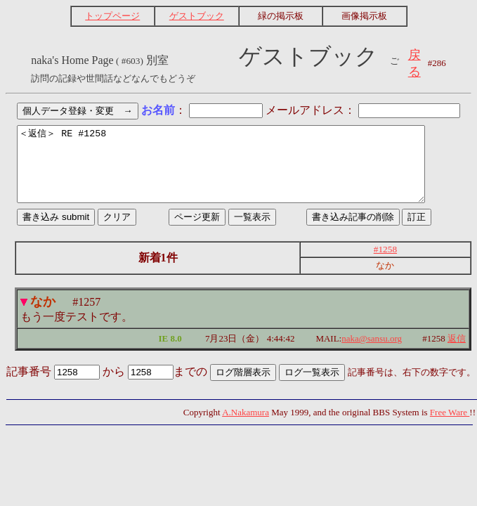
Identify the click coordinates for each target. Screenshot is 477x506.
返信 (456, 353)
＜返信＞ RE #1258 (238, 171)
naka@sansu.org (371, 353)
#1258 (385, 264)
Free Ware (449, 427)
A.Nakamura (245, 427)
